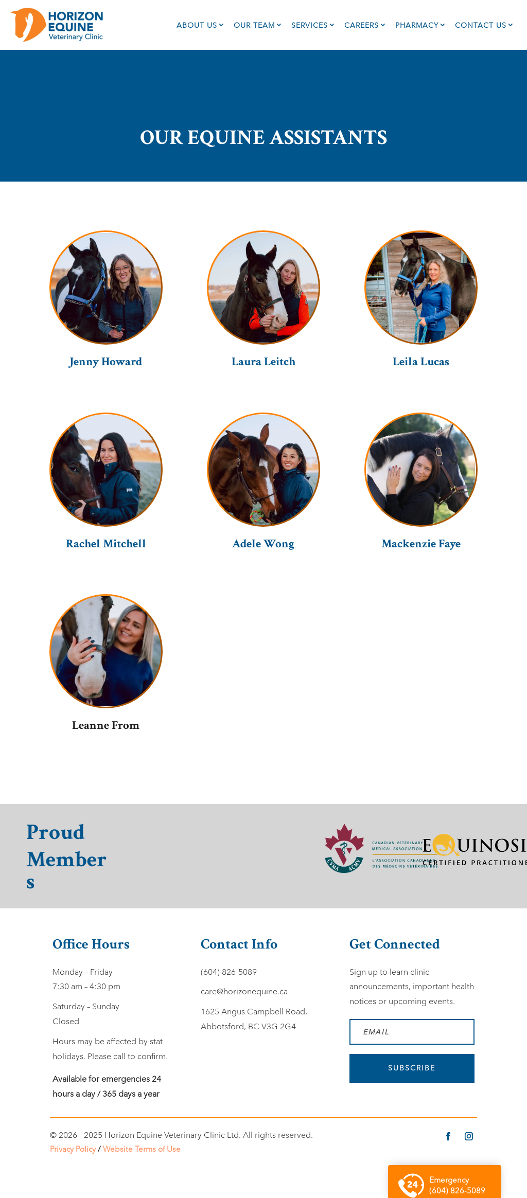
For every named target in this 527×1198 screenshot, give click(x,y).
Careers (361, 25)
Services (309, 25)
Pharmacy (416, 25)
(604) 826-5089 (229, 972)
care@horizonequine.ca (244, 991)
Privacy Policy (73, 1149)
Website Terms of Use (142, 1149)
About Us (197, 25)
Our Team (254, 25)
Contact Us (480, 25)
